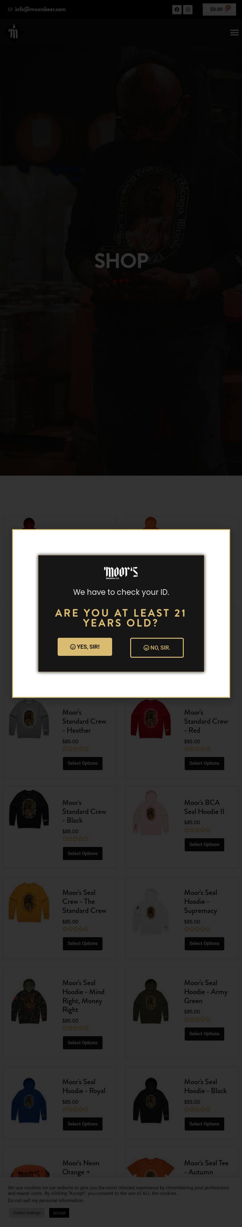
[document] (121, 613)
